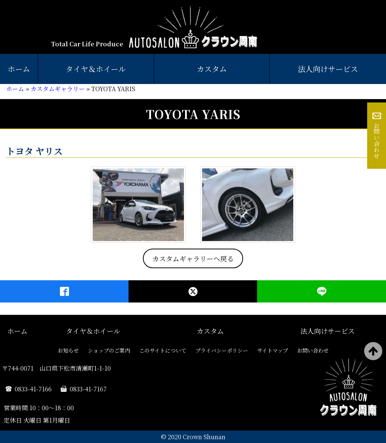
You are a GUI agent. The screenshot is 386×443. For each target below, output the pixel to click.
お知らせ (68, 350)
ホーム (19, 68)
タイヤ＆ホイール (96, 68)
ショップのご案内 (109, 350)
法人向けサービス (327, 331)
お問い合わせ (376, 140)
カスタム (212, 68)
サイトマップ (272, 350)
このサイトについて (162, 350)
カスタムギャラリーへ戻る (193, 258)
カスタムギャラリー (58, 88)
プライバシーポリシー (221, 350)
